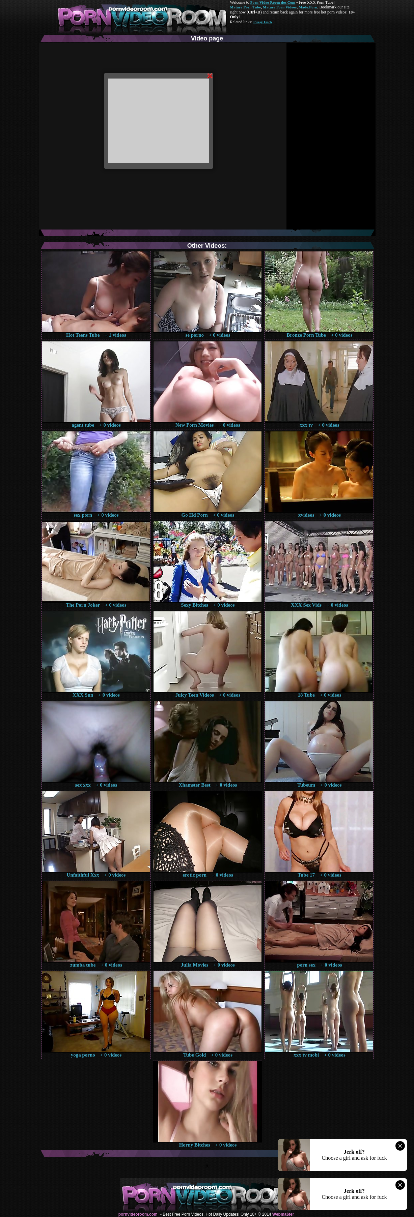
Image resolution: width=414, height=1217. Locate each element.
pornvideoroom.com (138, 1214)
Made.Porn (308, 7)
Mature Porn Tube (245, 7)
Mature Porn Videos (280, 7)
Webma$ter (283, 1214)
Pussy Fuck (262, 22)
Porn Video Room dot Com (272, 2)
